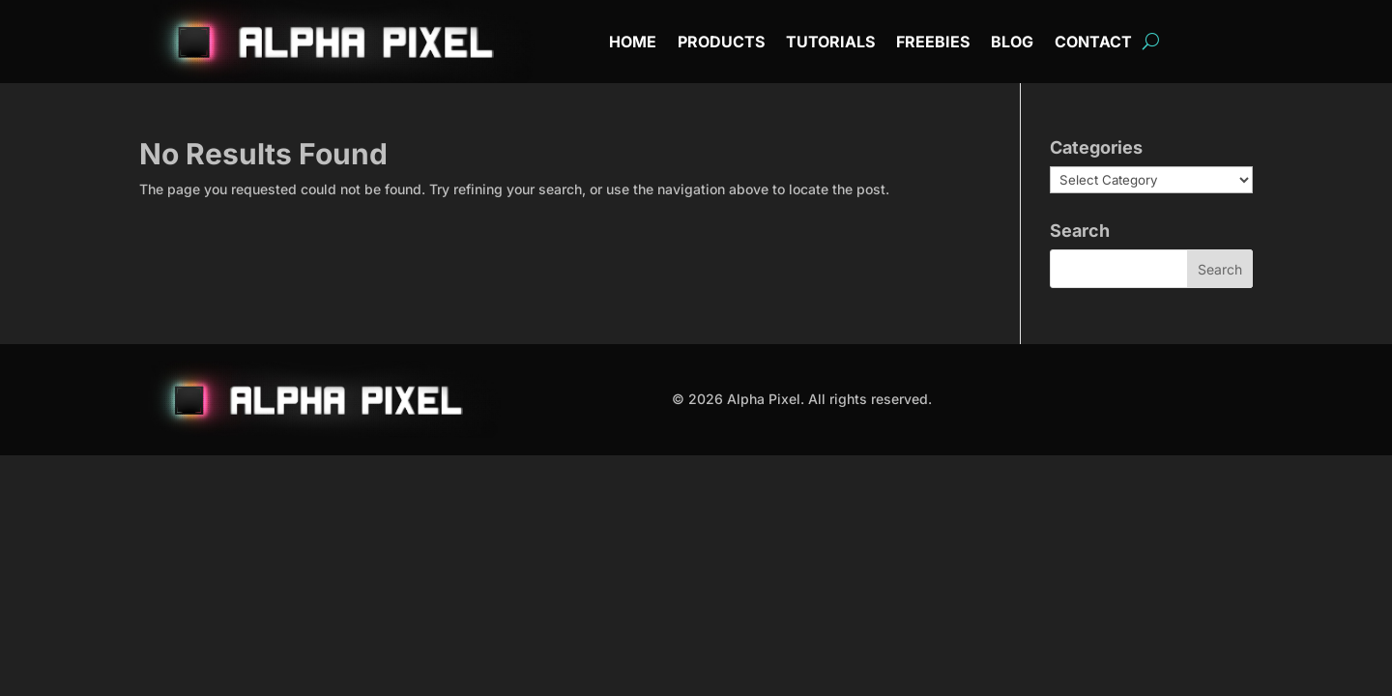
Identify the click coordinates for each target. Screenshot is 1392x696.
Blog (1012, 43)
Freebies (933, 43)
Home (632, 43)
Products (721, 43)
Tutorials (830, 43)
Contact (1093, 43)
